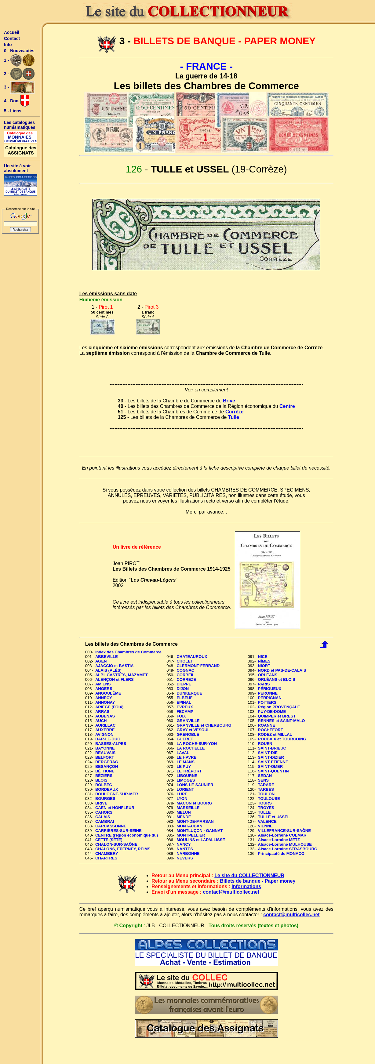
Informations (246, 886)
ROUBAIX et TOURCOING (282, 739)
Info (8, 44)
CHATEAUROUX (192, 656)
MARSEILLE (188, 807)
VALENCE (267, 821)
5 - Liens (12, 110)
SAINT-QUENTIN (273, 771)
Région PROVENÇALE (279, 707)
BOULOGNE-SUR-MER (116, 794)
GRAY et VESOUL (193, 730)
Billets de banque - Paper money (257, 881)
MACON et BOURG (194, 803)
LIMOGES (186, 780)
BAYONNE (105, 748)
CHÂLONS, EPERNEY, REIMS (123, 849)
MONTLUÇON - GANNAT (200, 830)
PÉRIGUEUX (270, 688)
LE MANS (186, 762)
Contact (12, 38)
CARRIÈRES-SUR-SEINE (118, 830)
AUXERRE (105, 730)
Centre (287, 406)
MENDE (184, 817)
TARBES (266, 789)
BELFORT (104, 757)
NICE (263, 656)
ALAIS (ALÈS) (108, 670)
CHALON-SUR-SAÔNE (116, 844)
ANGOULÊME (108, 693)
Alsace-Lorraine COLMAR (282, 835)
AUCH (101, 720)
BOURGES (105, 798)
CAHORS (103, 812)
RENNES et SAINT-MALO (281, 720)
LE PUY (184, 766)
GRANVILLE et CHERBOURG (204, 725)
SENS (263, 780)
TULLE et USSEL (274, 817)
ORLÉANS (268, 675)
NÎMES (264, 661)
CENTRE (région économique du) (126, 835)
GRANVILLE (188, 720)
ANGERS (103, 688)
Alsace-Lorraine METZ (279, 839)
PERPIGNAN (270, 697)
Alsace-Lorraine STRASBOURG (287, 849)
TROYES (266, 807)
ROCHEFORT (270, 730)
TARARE (266, 785)
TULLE (264, 812)
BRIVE (101, 803)
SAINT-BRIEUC (272, 748)
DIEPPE (184, 684)
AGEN (101, 661)
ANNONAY (105, 702)
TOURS (265, 803)
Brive (229, 400)
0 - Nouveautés (19, 50)
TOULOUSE (269, 798)
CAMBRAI (104, 821)
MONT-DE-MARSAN (195, 821)
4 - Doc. (16, 101)
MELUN (184, 812)
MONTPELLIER (191, 835)
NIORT (264, 665)
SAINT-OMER (270, 766)
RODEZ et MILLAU (275, 734)
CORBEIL (186, 675)
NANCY (184, 844)
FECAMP (185, 711)
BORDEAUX (106, 789)
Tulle (233, 417)
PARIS (264, 684)
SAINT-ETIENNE (273, 762)
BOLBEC (103, 785)
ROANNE (266, 725)
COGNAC (185, 670)
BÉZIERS (103, 775)
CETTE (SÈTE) (108, 839)
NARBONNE (188, 853)
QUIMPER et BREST (277, 716)
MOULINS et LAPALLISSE (201, 839)
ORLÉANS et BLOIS (276, 679)
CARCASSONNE (110, 826)
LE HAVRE (186, 757)
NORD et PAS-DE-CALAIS (282, 670)
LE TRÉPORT (189, 771)
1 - (19, 60)
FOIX (181, 716)
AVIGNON (104, 734)
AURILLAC (105, 725)
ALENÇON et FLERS (114, 679)
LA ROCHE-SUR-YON (197, 743)
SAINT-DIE (268, 752)
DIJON (183, 688)
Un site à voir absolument (17, 168)
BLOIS (101, 780)
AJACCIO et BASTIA (114, 665)
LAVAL (183, 752)
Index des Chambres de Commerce (128, 652)
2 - (19, 74)
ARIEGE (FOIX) (109, 707)
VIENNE (265, 826)
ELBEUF (184, 697)
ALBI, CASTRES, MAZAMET (121, 675)
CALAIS (102, 817)
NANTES (185, 849)
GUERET (185, 739)
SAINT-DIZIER (271, 757)
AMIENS (103, 684)
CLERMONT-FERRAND (198, 665)
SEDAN (265, 775)
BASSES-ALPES (110, 743)
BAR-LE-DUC (107, 739)
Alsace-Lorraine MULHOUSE (285, 844)
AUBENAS (105, 716)
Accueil (11, 32)
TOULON (266, 794)
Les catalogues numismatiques (19, 125)
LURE (182, 794)
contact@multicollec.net (231, 892)
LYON (182, 798)
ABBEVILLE (106, 656)
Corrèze (234, 411)
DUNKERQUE (189, 693)
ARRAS (102, 711)
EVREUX (185, 707)
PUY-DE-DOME (272, 711)
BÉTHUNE (105, 771)
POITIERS (267, 702)
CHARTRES (106, 858)
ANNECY (103, 697)
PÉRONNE (268, 693)
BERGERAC (106, 762)
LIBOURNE (187, 775)
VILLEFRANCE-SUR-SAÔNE (284, 830)
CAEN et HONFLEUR (114, 807)
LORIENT (185, 789)
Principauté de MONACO (281, 853)
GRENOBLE (188, 734)
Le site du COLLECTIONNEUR (249, 875)
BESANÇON (106, 766)
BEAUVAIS (105, 752)
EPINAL (184, 702)
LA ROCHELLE (191, 748)
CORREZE (186, 679)
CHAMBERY (106, 853)
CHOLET (185, 661)
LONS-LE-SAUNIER (195, 785)
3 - (19, 87)
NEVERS (185, 858)
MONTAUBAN (189, 826)
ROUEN (265, 743)
